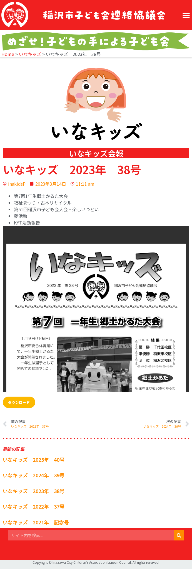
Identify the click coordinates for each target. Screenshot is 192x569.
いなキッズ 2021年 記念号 (36, 522)
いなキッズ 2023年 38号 (33, 490)
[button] (186, 15)
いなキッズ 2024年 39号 (33, 475)
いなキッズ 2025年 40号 (33, 459)
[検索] (179, 535)
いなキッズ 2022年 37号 (33, 506)
